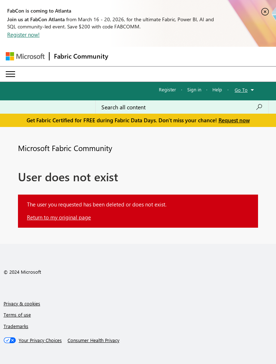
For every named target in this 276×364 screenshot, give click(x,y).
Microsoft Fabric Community (65, 148)
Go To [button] (241, 90)
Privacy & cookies (22, 303)
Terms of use (17, 314)
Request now (234, 120)
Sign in (194, 89)
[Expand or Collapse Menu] (10, 74)
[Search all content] (182, 107)
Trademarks (16, 326)
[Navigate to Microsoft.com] (25, 56)
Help (217, 89)
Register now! (23, 34)
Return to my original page (59, 217)
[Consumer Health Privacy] (93, 340)
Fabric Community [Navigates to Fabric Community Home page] (81, 56)
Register (167, 89)
